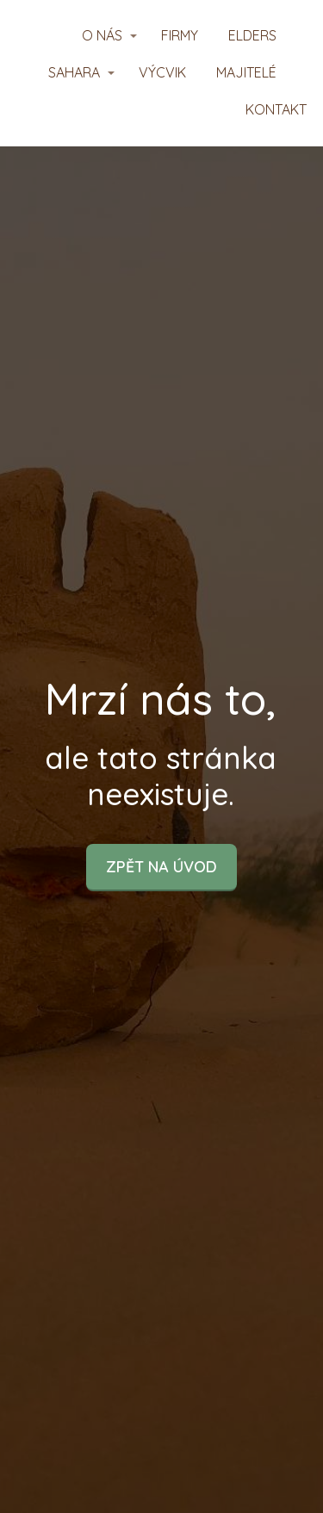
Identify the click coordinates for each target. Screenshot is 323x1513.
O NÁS (102, 35)
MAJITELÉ (246, 72)
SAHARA (74, 72)
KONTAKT (276, 109)
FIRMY (179, 35)
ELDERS (252, 35)
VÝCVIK (162, 72)
